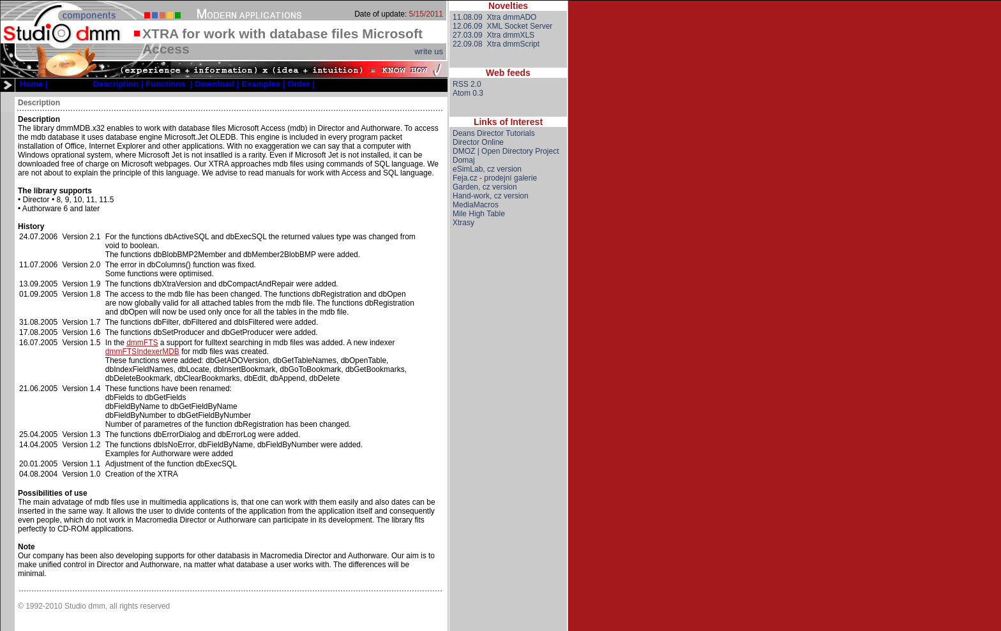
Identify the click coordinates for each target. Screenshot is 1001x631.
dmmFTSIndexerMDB (142, 351)
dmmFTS (142, 342)
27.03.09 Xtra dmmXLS (493, 35)
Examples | (263, 84)
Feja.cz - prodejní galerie (495, 178)
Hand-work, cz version (491, 195)
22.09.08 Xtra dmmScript (496, 44)
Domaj (464, 160)
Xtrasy (463, 222)
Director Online (478, 142)
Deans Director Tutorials (494, 133)
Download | (217, 84)
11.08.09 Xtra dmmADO (494, 17)
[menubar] (167, 84)
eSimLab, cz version (487, 169)
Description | (118, 84)
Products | (70, 84)
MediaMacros (476, 204)
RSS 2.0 (467, 84)
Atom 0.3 (468, 93)
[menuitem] (34, 84)
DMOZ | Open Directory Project (506, 151)
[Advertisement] (508, 439)
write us (428, 51)
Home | (33, 84)
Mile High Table (479, 213)
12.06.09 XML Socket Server (502, 26)
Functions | (169, 84)
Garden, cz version (485, 186)
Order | (301, 84)
